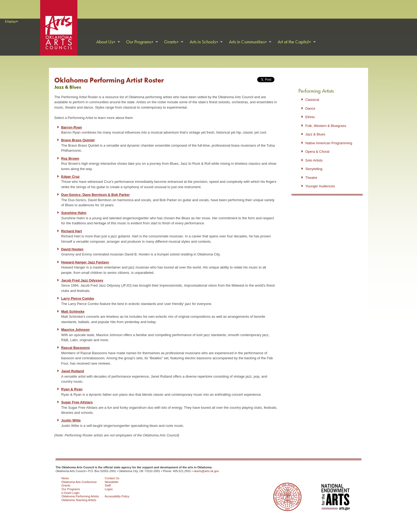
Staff (108, 478)
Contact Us (112, 471)
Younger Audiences (320, 179)
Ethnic (310, 110)
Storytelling (313, 162)
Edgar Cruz (70, 170)
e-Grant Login (70, 486)
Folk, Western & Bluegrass (325, 119)
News (65, 471)
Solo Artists (314, 154)
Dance (310, 102)
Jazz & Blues (315, 128)
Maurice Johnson (75, 323)
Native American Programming (328, 136)
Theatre (311, 171)
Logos (109, 482)
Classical (312, 93)
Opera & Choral (317, 145)
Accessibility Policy (117, 489)
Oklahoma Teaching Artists (78, 493)
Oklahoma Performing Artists (80, 489)
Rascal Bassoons (75, 341)
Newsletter (112, 475)
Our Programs (70, 482)
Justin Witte (71, 414)
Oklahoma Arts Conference (79, 475)
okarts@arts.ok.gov (206, 464)
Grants (65, 478)
